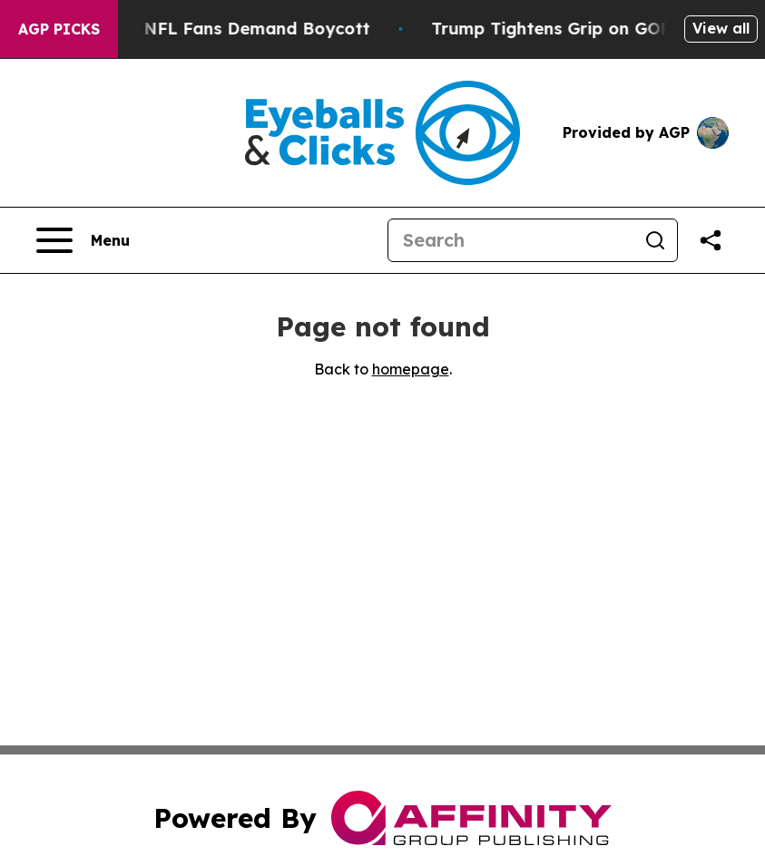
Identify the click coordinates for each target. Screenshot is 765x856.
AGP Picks (59, 29)
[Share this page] (710, 240)
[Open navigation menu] (83, 240)
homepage (410, 369)
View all (721, 28)
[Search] (510, 240)
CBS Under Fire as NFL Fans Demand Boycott (203, 28)
